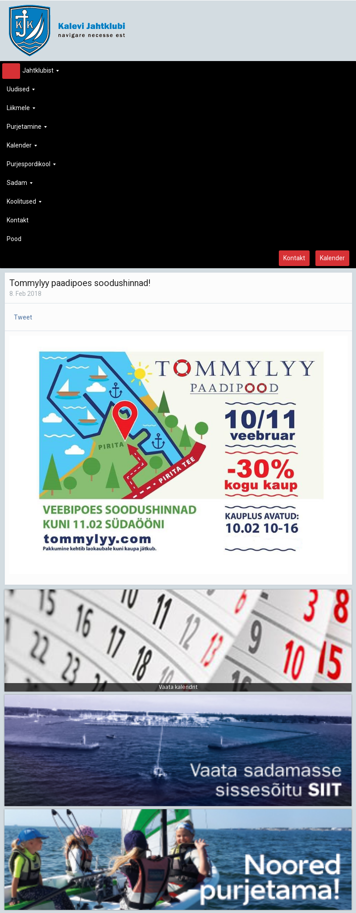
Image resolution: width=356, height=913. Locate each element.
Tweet (23, 317)
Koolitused (24, 204)
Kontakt (18, 220)
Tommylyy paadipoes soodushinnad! (79, 283)
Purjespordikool (31, 166)
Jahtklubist (33, 73)
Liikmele (21, 110)
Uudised (21, 92)
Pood (14, 238)
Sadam (20, 185)
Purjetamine (27, 129)
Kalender (22, 148)
